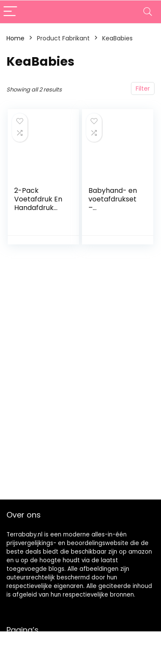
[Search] (147, 11)
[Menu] (10, 11)
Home (15, 38)
